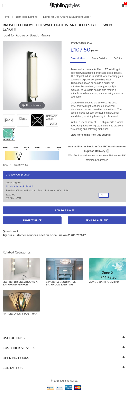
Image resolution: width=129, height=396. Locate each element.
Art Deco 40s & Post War (20, 313)
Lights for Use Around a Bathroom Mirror (66, 16)
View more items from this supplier (91, 134)
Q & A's (118, 58)
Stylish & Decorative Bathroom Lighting (61, 283)
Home (6, 16)
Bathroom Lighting (27, 16)
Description (78, 58)
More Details (99, 58)
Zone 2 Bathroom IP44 (104, 282)
